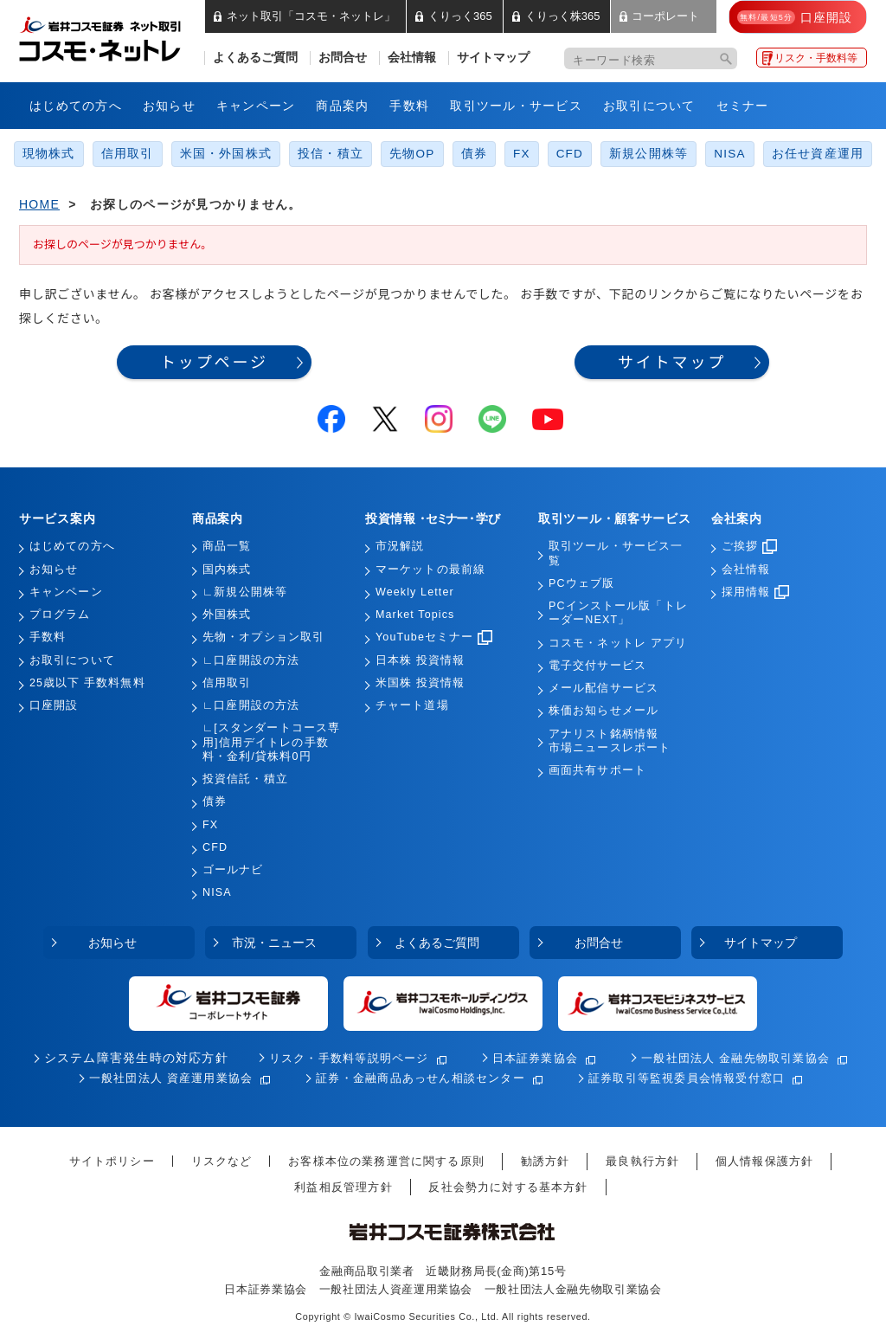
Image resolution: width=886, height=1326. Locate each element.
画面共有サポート (597, 770)
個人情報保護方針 (764, 1161)
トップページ (214, 362)
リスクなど (222, 1161)
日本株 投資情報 (420, 660)
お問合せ (342, 57)
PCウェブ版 (581, 583)
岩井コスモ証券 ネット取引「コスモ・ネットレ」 (120, 37)
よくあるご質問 (255, 57)
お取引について (649, 106)
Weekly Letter (415, 592)
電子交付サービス (597, 666)
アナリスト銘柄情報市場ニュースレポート (610, 741)
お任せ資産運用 (818, 153)
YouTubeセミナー (434, 637)
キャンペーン (256, 106)
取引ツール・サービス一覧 (616, 553)
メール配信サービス (603, 688)
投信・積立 (330, 153)
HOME (39, 204)
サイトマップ (493, 57)
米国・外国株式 (226, 153)
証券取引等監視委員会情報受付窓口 (686, 1078)
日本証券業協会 (535, 1058)
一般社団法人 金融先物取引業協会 (735, 1058)
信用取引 (127, 153)
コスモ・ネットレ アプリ (618, 643)
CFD (569, 153)
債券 (474, 153)
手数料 (409, 106)
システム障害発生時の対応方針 (136, 1058)
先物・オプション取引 (263, 637)
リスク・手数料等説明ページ (349, 1058)
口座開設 (53, 705)
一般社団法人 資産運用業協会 (171, 1078)
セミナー (742, 106)
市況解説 (400, 546)
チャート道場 (412, 705)
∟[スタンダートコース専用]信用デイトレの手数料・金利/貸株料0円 (271, 742)
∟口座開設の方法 (250, 660)
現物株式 (48, 153)
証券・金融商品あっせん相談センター (420, 1078)
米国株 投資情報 (420, 683)
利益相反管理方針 (343, 1187)
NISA (729, 153)
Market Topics (415, 614)
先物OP (411, 153)
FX (521, 153)
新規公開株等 (648, 153)
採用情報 (755, 592)
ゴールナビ (233, 870)
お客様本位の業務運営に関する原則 (386, 1161)
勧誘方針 (545, 1161)
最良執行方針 (642, 1161)
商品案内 (342, 106)
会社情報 (412, 57)
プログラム (60, 614)
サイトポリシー (112, 1161)
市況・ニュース (274, 942)
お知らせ (169, 106)
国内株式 (226, 569)
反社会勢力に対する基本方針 (507, 1187)
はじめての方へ (75, 106)
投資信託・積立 (245, 779)
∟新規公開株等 (244, 592)
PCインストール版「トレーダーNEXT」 (618, 613)
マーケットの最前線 (430, 569)
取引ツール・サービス (516, 106)
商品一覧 (226, 546)
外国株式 (226, 614)
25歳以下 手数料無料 (87, 683)
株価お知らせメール (603, 711)
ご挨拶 (749, 546)
